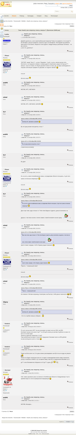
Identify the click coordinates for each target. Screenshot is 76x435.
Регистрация (54, 16)
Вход (46, 16)
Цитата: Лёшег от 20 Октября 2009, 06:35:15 (31, 288)
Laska (7, 34)
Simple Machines (44, 432)
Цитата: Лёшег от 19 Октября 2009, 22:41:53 (31, 200)
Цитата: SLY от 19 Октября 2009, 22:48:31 (31, 232)
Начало (14, 16)
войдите (57, 3)
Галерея (39, 16)
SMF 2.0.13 (33, 432)
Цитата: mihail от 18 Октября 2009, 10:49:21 (31, 118)
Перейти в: (61, 421)
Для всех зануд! (24, 78)
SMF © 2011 (37, 432)
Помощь (22, 16)
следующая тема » (69, 23)
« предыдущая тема (59, 23)
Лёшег (7, 55)
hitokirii (7, 323)
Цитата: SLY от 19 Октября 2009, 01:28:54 (31, 141)
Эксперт (8, 370)
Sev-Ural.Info (5, 16)
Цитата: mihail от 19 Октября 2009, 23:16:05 (31, 259)
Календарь (31, 16)
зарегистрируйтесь (67, 3)
